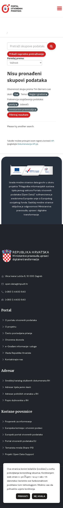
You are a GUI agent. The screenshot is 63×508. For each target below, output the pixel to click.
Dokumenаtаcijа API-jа (27, 144)
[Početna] (3, 33)
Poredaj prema (15, 58)
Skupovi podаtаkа (22, 33)
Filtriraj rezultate (18, 114)
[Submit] (51, 46)
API (52, 140)
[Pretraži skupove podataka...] (27, 46)
